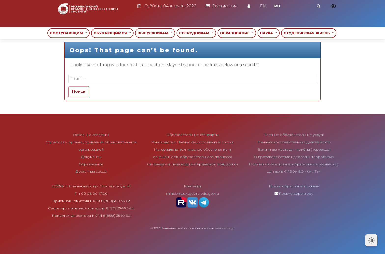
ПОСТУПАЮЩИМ (68, 33)
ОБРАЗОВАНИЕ (237, 33)
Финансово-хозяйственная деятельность (293, 142)
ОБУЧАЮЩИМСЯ (112, 33)
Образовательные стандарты (192, 135)
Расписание (222, 6)
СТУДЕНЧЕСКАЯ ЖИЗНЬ (309, 33)
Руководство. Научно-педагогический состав (192, 142)
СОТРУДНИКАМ (196, 33)
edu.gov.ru (210, 193)
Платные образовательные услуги (293, 135)
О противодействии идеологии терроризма (294, 157)
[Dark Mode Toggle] (371, 240)
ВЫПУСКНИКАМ (155, 33)
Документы (91, 157)
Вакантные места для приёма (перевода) (294, 149)
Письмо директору (296, 193)
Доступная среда (91, 171)
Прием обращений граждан (294, 186)
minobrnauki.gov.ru (183, 193)
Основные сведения (91, 135)
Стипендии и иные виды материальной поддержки (192, 164)
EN (263, 6)
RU (277, 6)
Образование (91, 164)
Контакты (192, 186)
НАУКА (268, 33)
